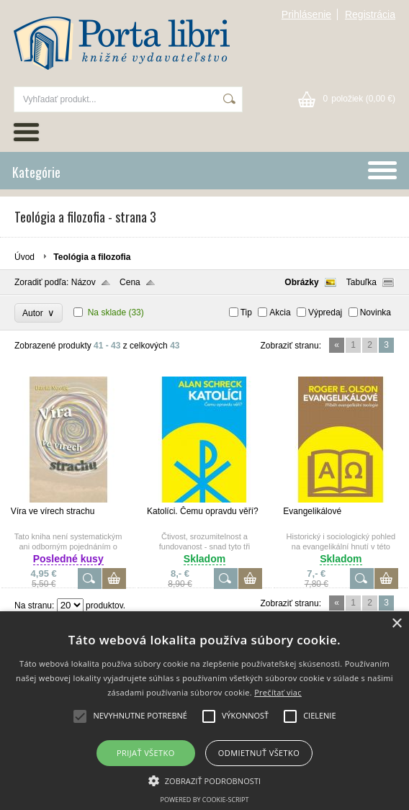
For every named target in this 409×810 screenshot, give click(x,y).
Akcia (279, 312)
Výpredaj (325, 312)
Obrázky (301, 282)
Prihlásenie (306, 14)
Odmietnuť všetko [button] (259, 752)
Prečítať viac (278, 692)
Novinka (375, 312)
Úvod (24, 257)
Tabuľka (361, 282)
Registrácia (370, 14)
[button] (204, 779)
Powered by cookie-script (205, 799)
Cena (130, 282)
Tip (246, 312)
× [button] (396, 623)
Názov (83, 282)
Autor (38, 312)
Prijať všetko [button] (146, 752)
